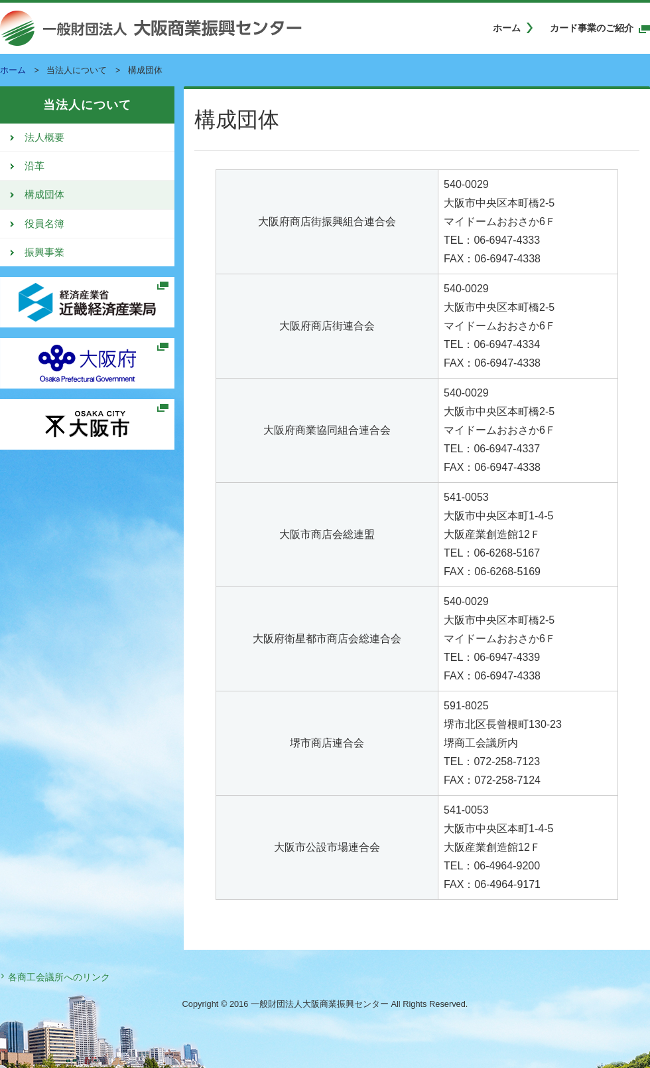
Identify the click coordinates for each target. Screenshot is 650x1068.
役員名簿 (44, 224)
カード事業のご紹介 (591, 28)
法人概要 (44, 137)
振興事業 (44, 252)
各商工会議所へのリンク (59, 977)
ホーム (507, 28)
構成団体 (44, 194)
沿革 (34, 166)
